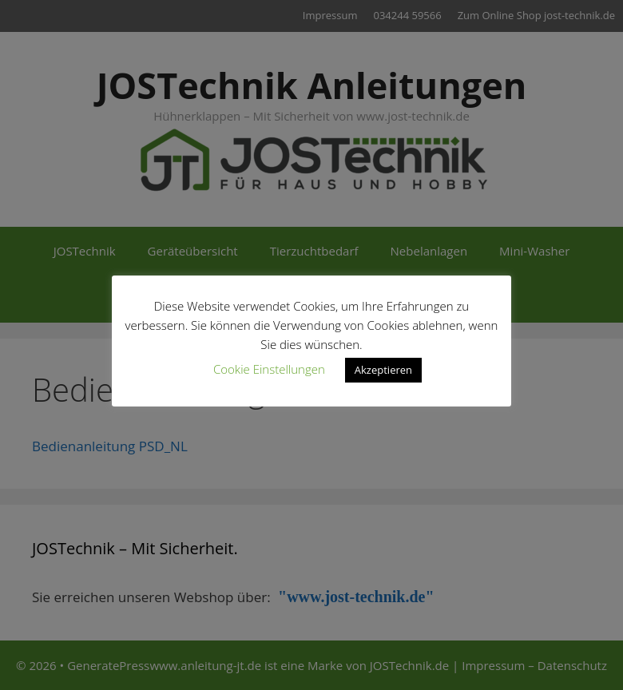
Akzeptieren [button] (383, 370)
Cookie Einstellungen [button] (269, 369)
